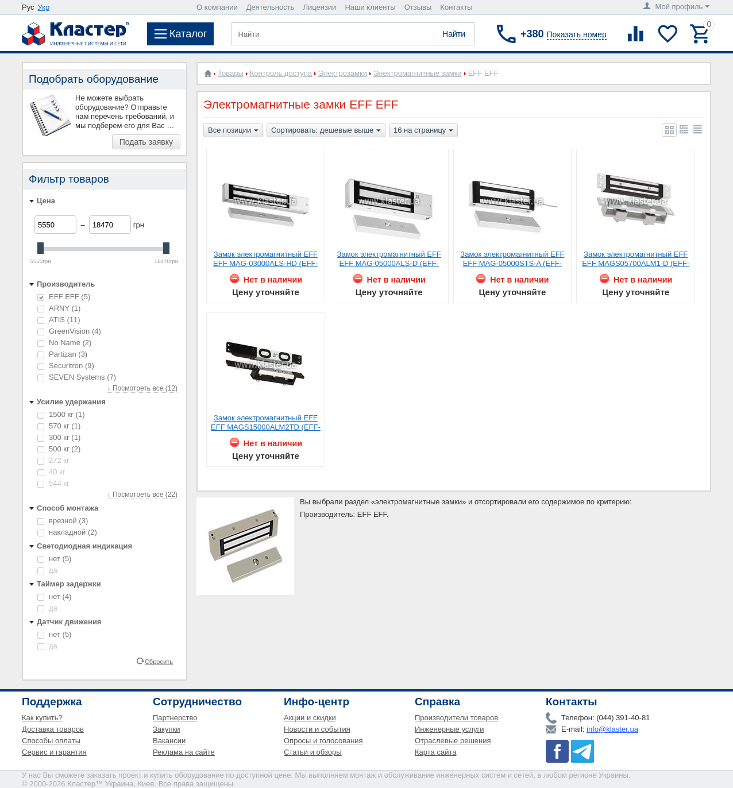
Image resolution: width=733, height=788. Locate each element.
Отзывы (418, 7)
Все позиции (233, 131)
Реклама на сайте (184, 752)
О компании (217, 7)
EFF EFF (63, 296)
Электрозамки (342, 73)
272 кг (53, 460)
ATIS (58, 319)
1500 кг (60, 414)
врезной (62, 520)
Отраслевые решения (453, 740)
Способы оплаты (51, 740)
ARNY (58, 308)
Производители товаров (456, 717)
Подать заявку (146, 141)
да (47, 570)
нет (54, 558)
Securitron (65, 365)
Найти (453, 33)
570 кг (58, 426)
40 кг (51, 472)
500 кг (58, 449)
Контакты (456, 7)
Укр (44, 7)
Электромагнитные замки (417, 73)
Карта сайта (435, 752)
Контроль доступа (281, 73)
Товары (231, 73)
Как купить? (42, 717)
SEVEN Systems (76, 377)
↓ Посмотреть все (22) (142, 494)
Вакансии (169, 740)
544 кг (53, 483)
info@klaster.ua (612, 729)
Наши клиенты (370, 7)
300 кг (58, 437)
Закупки (166, 729)
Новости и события (317, 729)
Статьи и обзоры (313, 752)
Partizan (62, 354)
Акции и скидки (310, 717)
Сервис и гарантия (54, 752)
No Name (64, 342)
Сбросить (159, 661)
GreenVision (69, 331)
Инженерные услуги (449, 729)
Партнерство (175, 717)
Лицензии (319, 7)
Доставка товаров (53, 729)
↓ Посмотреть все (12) (142, 388)
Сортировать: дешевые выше (326, 131)
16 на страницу (423, 131)
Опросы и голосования (323, 740)
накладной (67, 532)
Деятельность (270, 7)
